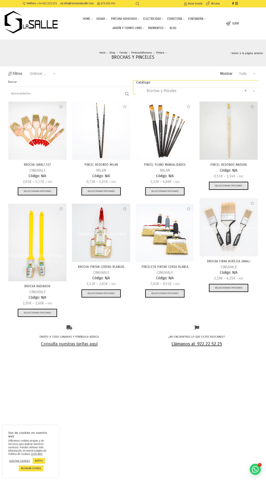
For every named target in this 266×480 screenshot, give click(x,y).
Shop (112, 52)
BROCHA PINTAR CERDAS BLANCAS (101, 267)
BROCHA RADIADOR (37, 286)
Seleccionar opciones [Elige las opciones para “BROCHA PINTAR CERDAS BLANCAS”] (101, 293)
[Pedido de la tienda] (41, 73)
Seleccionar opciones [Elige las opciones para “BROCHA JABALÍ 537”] (37, 191)
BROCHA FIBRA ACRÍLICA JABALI (229, 261)
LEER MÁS (36, 454)
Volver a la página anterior (247, 53)
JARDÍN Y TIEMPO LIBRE (128, 28)
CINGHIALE (37, 170)
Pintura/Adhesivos (141, 52)
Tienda (123, 52)
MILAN (101, 170)
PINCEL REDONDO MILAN (101, 165)
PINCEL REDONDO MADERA (229, 165)
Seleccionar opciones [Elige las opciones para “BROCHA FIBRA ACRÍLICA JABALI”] (228, 288)
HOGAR (101, 19)
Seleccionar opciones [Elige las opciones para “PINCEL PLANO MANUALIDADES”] (165, 191)
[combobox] (196, 91)
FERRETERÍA (176, 19)
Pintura (160, 52)
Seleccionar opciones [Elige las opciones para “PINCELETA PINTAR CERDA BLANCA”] (165, 293)
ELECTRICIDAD (153, 19)
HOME (88, 19)
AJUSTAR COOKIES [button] (19, 461)
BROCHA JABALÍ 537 (37, 165)
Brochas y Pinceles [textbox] (193, 91)
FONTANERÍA (197, 19)
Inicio (102, 52)
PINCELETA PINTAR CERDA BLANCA (165, 267)
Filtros (15, 74)
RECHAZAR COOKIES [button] (31, 468)
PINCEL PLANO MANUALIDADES (165, 165)
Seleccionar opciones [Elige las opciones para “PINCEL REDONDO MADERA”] (228, 186)
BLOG (173, 28)
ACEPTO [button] (39, 460)
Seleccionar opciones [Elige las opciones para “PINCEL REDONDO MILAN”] (101, 191)
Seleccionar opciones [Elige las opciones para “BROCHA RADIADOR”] (37, 313)
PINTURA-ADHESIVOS (125, 19)
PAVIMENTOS (157, 28)
